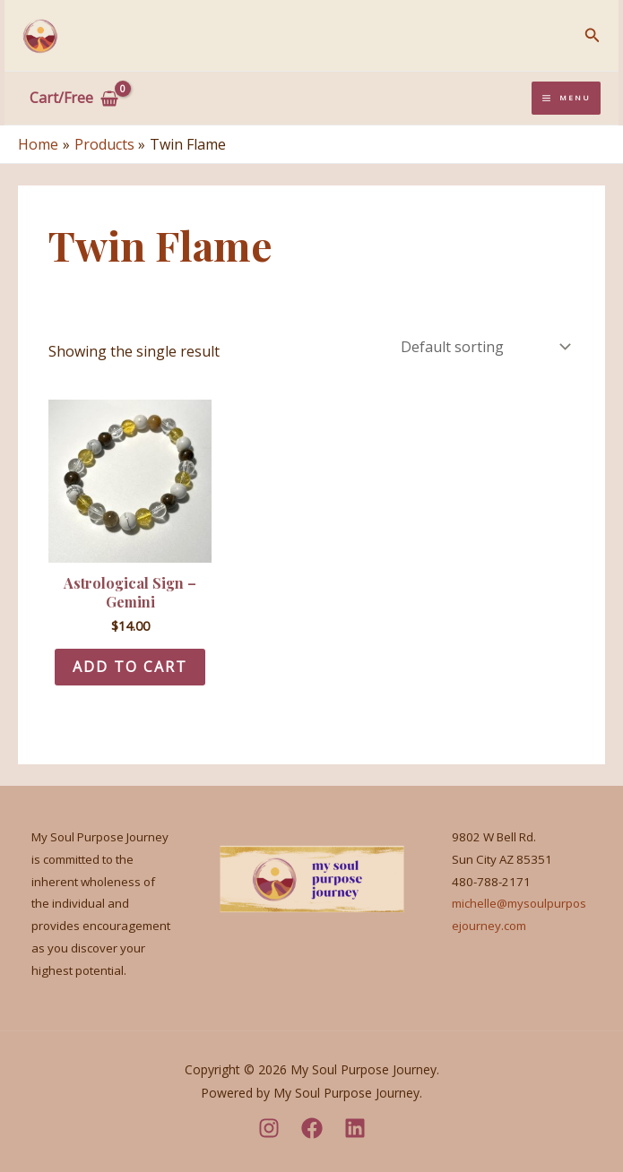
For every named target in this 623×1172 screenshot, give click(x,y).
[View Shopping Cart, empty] (74, 98)
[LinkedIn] (355, 1128)
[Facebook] (312, 1128)
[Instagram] (269, 1128)
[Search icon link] (592, 35)
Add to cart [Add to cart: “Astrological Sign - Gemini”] (130, 666)
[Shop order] (484, 347)
